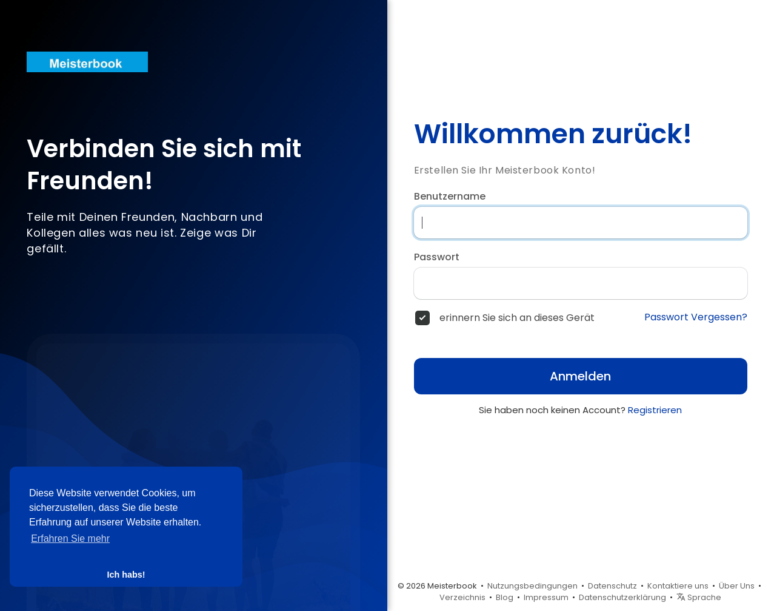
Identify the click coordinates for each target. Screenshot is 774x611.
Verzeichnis (462, 597)
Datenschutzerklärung (622, 597)
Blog (504, 597)
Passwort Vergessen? (695, 317)
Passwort (436, 257)
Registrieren (655, 409)
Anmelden (580, 376)
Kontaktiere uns (678, 586)
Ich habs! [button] (126, 574)
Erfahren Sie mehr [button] (70, 538)
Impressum (546, 597)
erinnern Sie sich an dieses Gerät (517, 318)
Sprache (698, 597)
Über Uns (737, 586)
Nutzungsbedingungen (532, 586)
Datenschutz (612, 586)
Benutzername (449, 196)
